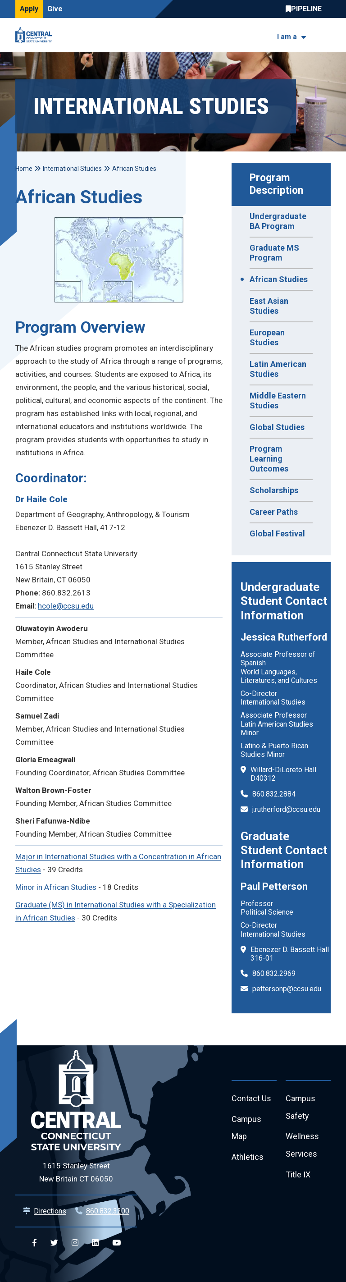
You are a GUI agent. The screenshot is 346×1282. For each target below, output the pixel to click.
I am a (287, 36)
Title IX (298, 1175)
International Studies (72, 168)
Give (55, 9)
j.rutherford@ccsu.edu (286, 809)
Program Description (276, 184)
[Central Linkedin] (95, 1243)
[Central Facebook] (34, 1243)
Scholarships (274, 490)
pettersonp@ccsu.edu (286, 988)
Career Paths (274, 512)
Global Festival (277, 533)
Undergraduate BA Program (278, 221)
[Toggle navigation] (325, 35)
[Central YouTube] (116, 1243)
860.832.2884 (274, 794)
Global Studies (277, 427)
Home (23, 168)
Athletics (248, 1158)
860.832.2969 (274, 973)
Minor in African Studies (55, 887)
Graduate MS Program (274, 252)
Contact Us (251, 1098)
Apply (29, 9)
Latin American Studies (278, 369)
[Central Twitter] (54, 1243)
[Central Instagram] (75, 1243)
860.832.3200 (107, 1211)
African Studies (279, 279)
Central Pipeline (306, 9)
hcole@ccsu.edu (66, 605)
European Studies (267, 337)
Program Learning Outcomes (269, 458)
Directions (50, 1211)
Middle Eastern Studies (278, 400)
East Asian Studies (269, 306)
